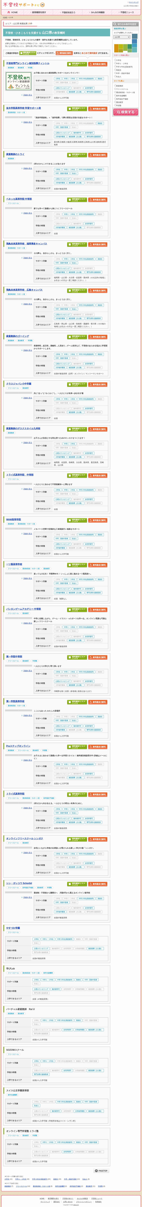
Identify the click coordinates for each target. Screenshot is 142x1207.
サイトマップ (133, 2)
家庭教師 (8, 1186)
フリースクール (21, 1186)
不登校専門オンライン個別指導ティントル (27, 63)
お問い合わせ (68, 1202)
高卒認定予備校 (75, 1186)
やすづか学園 (13, 928)
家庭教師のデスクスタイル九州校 (23, 428)
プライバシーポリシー (84, 1202)
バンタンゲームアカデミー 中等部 (23, 609)
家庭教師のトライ (15, 154)
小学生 (7, 1179)
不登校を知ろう (61, 17)
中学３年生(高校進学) (39, 1179)
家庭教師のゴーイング (17, 336)
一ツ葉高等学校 (14, 564)
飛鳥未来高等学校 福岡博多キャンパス (26, 243)
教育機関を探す (31, 17)
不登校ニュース (119, 17)
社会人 (84, 1179)
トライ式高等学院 (15, 794)
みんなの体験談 (90, 17)
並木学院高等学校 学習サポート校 (23, 108)
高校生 (55, 1179)
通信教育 (89, 1186)
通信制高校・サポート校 (41, 1186)
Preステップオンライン (18, 746)
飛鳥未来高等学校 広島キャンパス (24, 290)
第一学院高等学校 (15, 701)
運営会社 (56, 1202)
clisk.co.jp (76, 1205)
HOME (4, 16)
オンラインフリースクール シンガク (24, 838)
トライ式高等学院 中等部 (19, 475)
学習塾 (100, 1186)
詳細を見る (28, 95)
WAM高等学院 (13, 519)
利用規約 (98, 1202)
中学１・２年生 (20, 1179)
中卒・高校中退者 (70, 1179)
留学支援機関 (60, 1186)
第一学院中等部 (14, 656)
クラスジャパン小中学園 (18, 384)
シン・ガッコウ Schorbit (19, 883)
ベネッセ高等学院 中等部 (19, 199)
